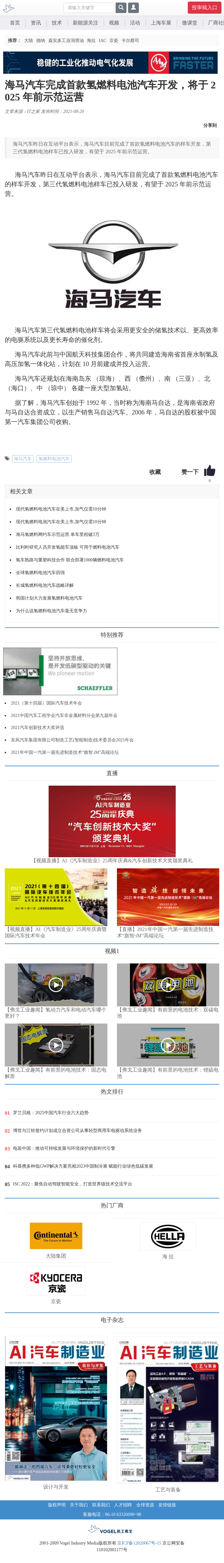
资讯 (36, 22)
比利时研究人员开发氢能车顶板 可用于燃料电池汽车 (67, 547)
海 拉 (168, 1256)
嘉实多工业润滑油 (66, 40)
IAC (102, 40)
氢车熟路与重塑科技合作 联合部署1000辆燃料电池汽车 (70, 560)
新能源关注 (85, 22)
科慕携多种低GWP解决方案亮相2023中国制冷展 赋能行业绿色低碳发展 (83, 1166)
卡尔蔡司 (130, 40)
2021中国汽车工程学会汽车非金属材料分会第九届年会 (64, 715)
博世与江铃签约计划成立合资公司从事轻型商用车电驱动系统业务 (77, 1130)
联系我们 (101, 1505)
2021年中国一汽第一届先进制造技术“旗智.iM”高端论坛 (65, 752)
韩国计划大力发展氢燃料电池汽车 (49, 598)
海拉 (91, 40)
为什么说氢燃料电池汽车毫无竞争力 (51, 610)
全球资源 (145, 1505)
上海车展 (161, 22)
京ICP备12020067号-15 (139, 1543)
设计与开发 (56, 1487)
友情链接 (167, 1505)
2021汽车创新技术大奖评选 (37, 727)
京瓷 (113, 40)
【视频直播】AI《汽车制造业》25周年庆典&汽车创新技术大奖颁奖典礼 (112, 860)
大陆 (28, 40)
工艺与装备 (168, 1489)
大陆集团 (56, 1256)
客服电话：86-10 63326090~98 (112, 1514)
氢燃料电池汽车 (54, 458)
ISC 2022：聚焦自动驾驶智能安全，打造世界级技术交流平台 (72, 1184)
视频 (114, 22)
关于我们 (79, 1505)
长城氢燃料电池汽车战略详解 (45, 585)
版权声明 (57, 1505)
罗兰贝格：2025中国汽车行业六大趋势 (51, 1112)
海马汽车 (23, 458)
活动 (135, 22)
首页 (15, 22)
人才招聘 (123, 1505)
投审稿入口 (204, 7)
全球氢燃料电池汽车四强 (40, 572)
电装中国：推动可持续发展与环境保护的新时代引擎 (64, 1148)
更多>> (11, 770)
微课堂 (189, 22)
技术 (57, 22)
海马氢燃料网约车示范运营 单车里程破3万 (57, 534)
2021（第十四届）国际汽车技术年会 (46, 703)
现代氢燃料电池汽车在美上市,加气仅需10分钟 (61, 509)
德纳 (40, 40)
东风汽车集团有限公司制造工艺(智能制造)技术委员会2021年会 (72, 740)
